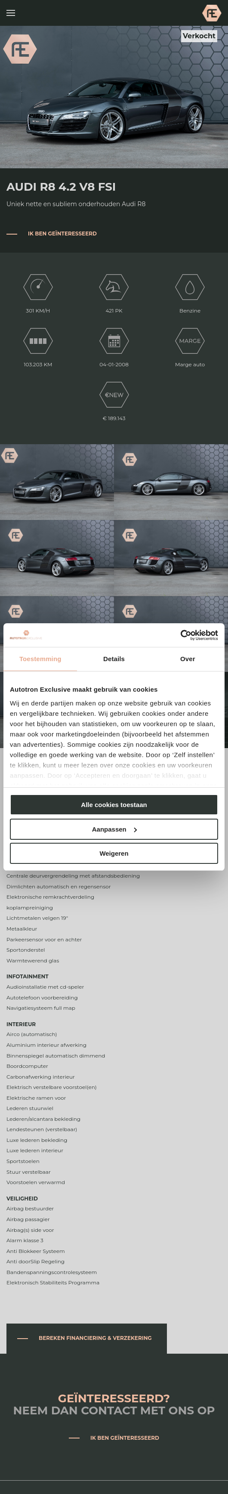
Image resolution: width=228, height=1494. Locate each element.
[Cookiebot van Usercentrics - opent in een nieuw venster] (180, 635)
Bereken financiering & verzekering (95, 1338)
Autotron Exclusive (212, 13)
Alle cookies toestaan (114, 804)
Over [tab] (187, 658)
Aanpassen (114, 829)
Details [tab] (114, 658)
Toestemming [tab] (40, 658)
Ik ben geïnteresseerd (62, 233)
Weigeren (113, 853)
